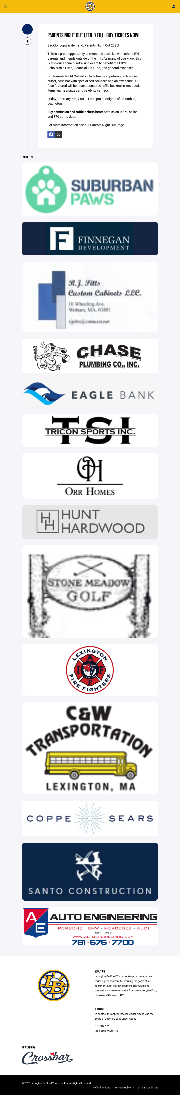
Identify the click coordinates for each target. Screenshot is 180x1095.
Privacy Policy (123, 1087)
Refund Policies (101, 1087)
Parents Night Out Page (107, 125)
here (98, 112)
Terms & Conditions (147, 1087)
